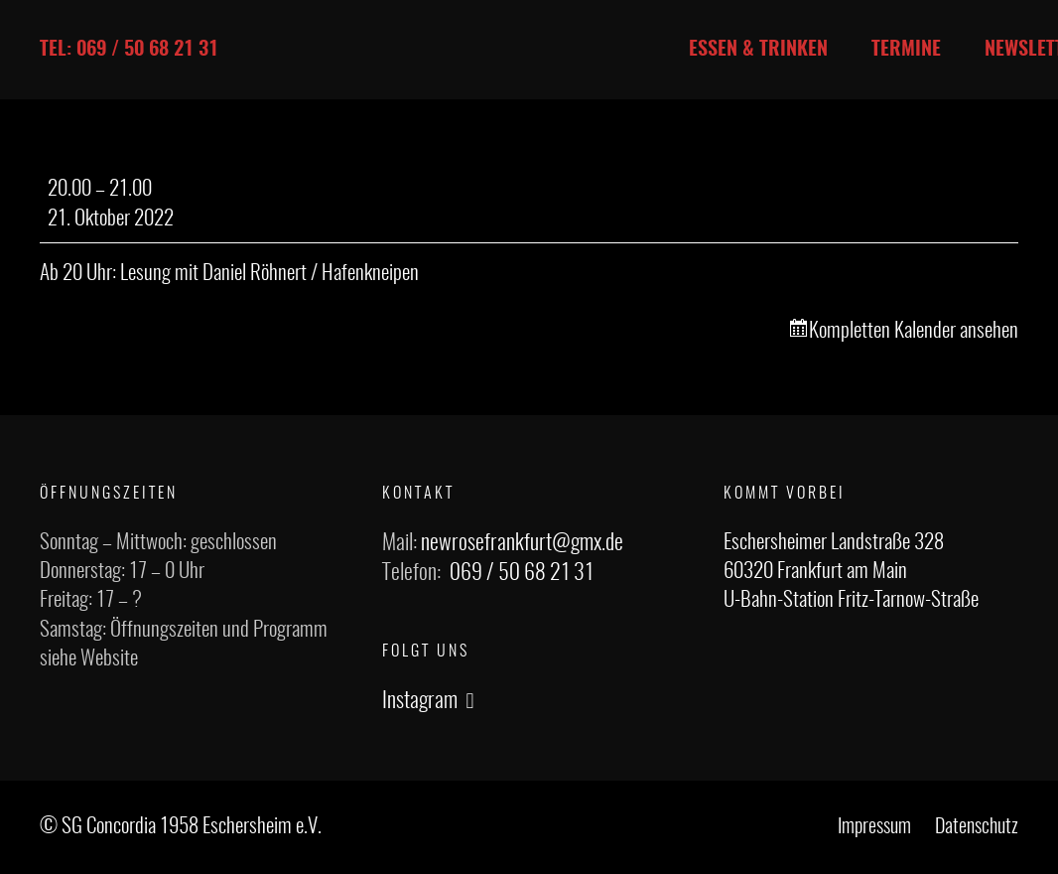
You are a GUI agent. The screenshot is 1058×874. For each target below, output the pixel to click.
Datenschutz (976, 827)
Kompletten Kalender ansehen (913, 331)
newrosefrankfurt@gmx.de (522, 543)
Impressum (874, 827)
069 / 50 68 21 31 (522, 573)
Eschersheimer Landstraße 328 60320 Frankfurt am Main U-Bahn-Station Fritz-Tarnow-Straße (851, 572)
